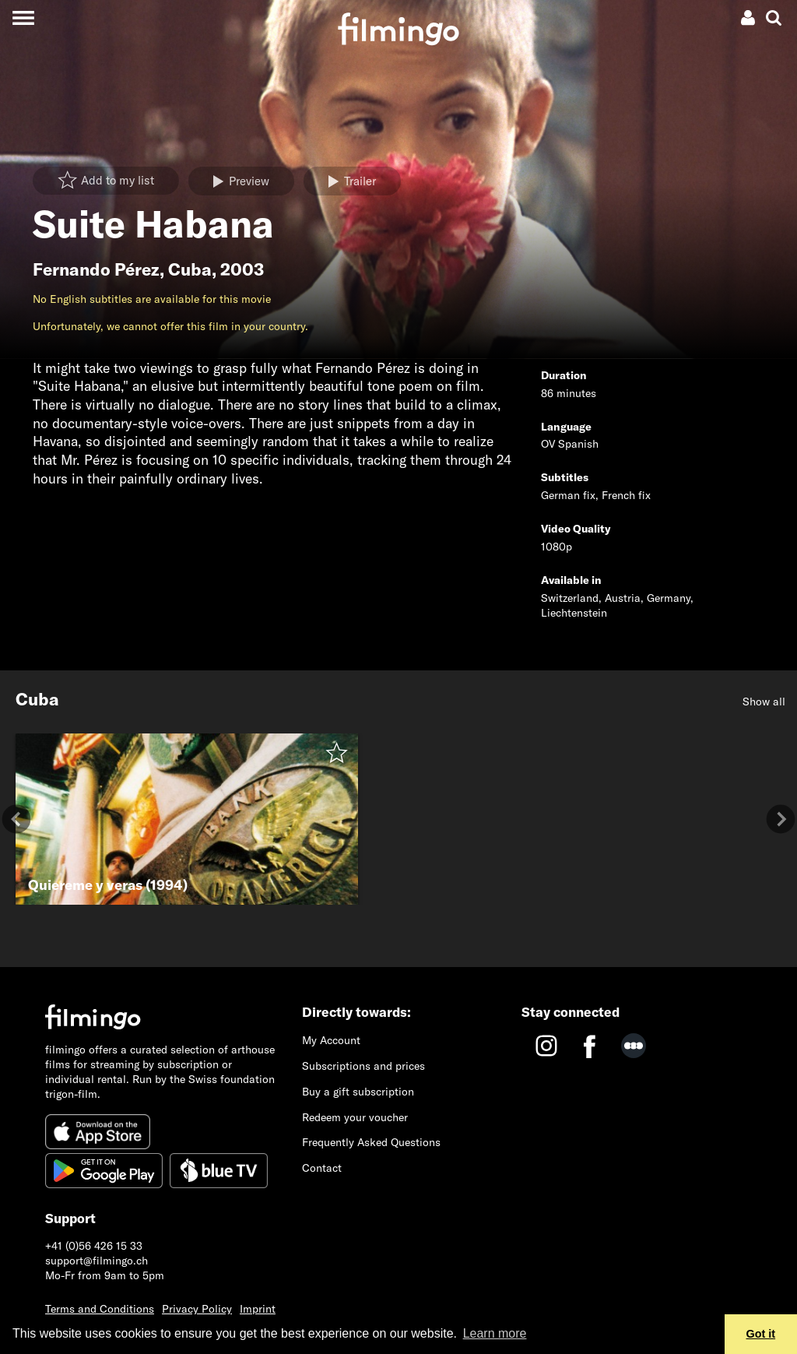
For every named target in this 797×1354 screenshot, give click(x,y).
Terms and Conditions (99, 1309)
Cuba (190, 269)
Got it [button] (761, 1334)
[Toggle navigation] (23, 17)
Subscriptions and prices (363, 1066)
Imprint (258, 1309)
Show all (764, 702)
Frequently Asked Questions (371, 1142)
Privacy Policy (197, 1309)
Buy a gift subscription (358, 1092)
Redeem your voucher (355, 1117)
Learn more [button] (495, 1333)
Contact (322, 1168)
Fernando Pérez (96, 269)
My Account (331, 1040)
